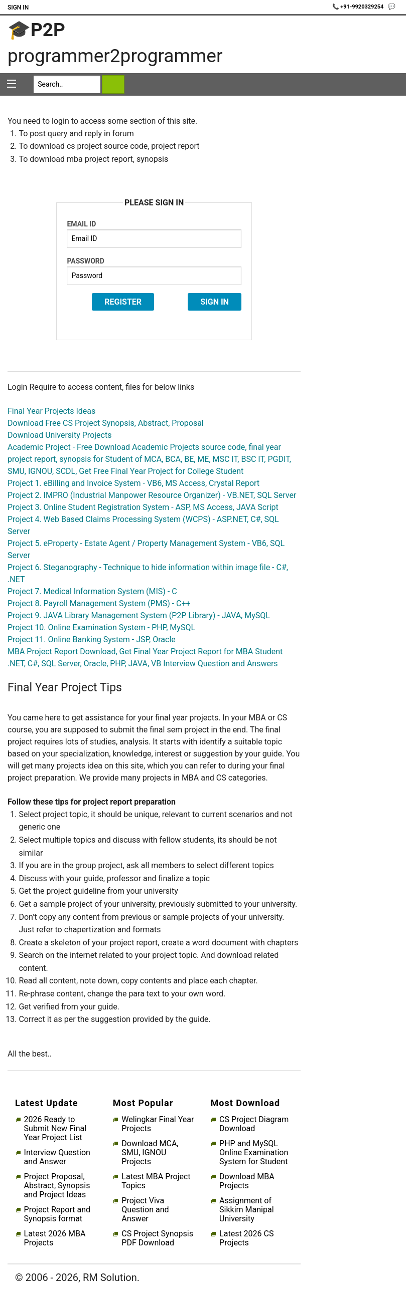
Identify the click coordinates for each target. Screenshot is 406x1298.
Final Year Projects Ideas (51, 411)
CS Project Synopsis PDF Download (157, 1238)
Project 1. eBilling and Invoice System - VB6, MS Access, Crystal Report (133, 483)
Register (123, 302)
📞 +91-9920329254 (358, 7)
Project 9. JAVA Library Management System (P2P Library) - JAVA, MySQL (139, 615)
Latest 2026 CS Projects (246, 1238)
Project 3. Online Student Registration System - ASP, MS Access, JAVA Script (143, 507)
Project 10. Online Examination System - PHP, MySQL (101, 627)
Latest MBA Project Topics (155, 1181)
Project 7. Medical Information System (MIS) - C (92, 591)
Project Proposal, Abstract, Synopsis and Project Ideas (57, 1185)
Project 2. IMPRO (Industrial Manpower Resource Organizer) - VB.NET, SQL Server (152, 495)
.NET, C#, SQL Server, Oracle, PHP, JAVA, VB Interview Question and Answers (143, 663)
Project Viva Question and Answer (145, 1209)
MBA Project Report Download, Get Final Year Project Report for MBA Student (145, 651)
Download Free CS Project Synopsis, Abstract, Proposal (106, 423)
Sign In (18, 7)
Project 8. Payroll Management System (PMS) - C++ (99, 603)
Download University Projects (59, 435)
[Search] (67, 84)
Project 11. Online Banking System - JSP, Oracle (92, 639)
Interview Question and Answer (57, 1157)
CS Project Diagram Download (254, 1124)
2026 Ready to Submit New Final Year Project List (55, 1128)
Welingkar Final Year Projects (157, 1124)
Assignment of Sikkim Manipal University (246, 1209)
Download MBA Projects (247, 1181)
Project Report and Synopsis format (57, 1214)
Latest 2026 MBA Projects (55, 1238)
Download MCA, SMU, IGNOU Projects (149, 1152)
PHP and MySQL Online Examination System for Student (253, 1152)
